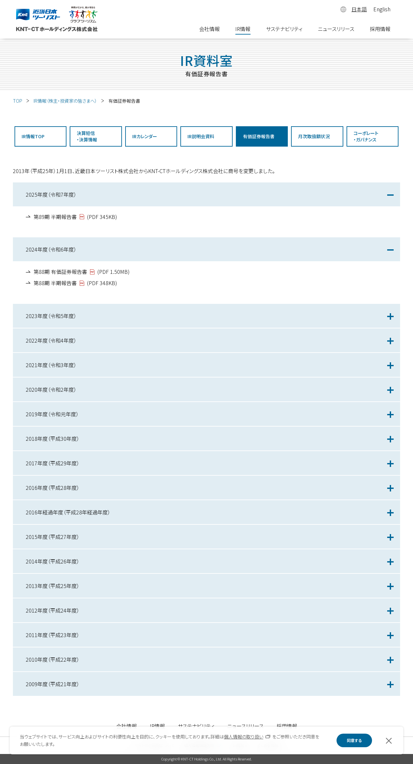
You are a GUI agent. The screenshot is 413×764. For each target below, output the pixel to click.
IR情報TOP (33, 136)
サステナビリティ (284, 29)
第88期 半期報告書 (55, 283)
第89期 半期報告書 (55, 217)
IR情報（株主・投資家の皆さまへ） (65, 101)
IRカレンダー (144, 136)
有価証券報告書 (259, 136)
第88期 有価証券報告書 (60, 271)
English (381, 9)
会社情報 (209, 29)
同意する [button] (354, 740)
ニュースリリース (336, 29)
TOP (17, 101)
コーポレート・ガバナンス (366, 136)
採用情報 (380, 29)
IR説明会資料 (200, 136)
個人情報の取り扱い (243, 736)
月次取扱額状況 (314, 136)
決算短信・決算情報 (87, 136)
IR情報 (242, 29)
